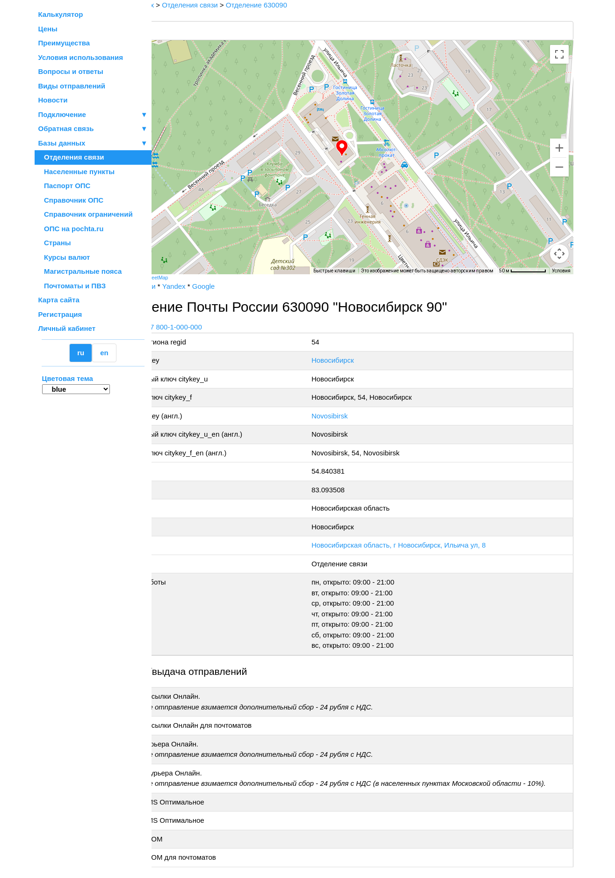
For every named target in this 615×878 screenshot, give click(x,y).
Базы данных (62, 143)
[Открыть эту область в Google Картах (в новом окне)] (176, 268)
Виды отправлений (71, 86)
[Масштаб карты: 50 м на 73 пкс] (522, 271)
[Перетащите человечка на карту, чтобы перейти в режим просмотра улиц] (559, 253)
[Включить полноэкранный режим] (559, 54)
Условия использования (80, 57)
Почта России (181, 286)
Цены (48, 29)
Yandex (221, 286)
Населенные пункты (76, 172)
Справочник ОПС (71, 200)
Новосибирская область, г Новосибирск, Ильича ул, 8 (426, 545)
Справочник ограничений (85, 214)
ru (80, 353)
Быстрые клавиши (334, 270)
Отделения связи (71, 157)
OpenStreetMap (198, 277)
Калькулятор (60, 14)
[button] (366, 148)
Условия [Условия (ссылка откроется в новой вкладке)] (561, 270)
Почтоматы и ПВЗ (72, 286)
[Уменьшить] (559, 167)
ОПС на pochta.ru (71, 229)
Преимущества (64, 43)
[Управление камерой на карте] (559, 220)
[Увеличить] (559, 148)
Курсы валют (64, 257)
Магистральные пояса (80, 271)
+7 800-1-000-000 (222, 327)
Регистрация (60, 314)
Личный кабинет (67, 328)
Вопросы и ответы (70, 71)
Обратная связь (93, 129)
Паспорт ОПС (64, 186)
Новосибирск (360, 360)
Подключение (93, 115)
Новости (53, 100)
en (104, 353)
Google (251, 286)
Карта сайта (59, 300)
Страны (54, 243)
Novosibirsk (357, 416)
